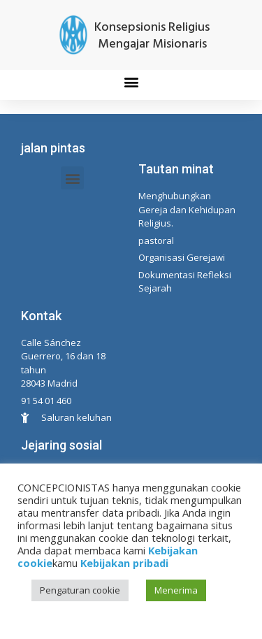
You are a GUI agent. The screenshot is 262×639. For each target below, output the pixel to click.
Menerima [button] (176, 590)
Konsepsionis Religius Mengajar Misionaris (152, 36)
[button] (131, 81)
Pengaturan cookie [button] (80, 590)
